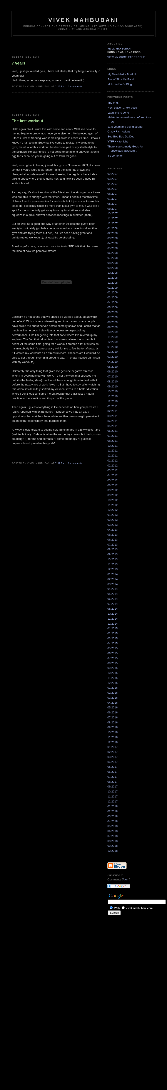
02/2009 (112, 292)
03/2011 (112, 416)
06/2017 (112, 771)
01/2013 (112, 514)
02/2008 (112, 233)
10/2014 (112, 613)
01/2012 (112, 460)
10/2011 (112, 445)
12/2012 (112, 509)
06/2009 (112, 312)
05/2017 (112, 766)
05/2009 (112, 307)
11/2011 (112, 450)
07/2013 (112, 544)
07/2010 (112, 376)
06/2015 (112, 653)
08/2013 (112, 549)
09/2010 (112, 386)
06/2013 (112, 539)
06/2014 (112, 598)
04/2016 (112, 702)
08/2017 (112, 781)
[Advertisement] (37, 45)
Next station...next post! (122, 107)
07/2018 (112, 836)
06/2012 (112, 485)
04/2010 (112, 361)
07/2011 (112, 435)
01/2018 (112, 806)
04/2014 (112, 588)
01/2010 (112, 347)
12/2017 (112, 801)
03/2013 (112, 524)
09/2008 (112, 268)
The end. (113, 102)
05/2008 (112, 248)
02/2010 (112, 351)
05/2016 (112, 707)
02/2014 (112, 579)
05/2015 (112, 648)
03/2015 (112, 638)
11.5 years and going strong (124, 126)
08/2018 (112, 841)
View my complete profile (126, 57)
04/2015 (112, 643)
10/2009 (112, 332)
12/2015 (112, 683)
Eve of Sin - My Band (120, 79)
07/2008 (112, 258)
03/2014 (112, 584)
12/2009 (112, 342)
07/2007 (112, 198)
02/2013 (112, 519)
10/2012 (112, 500)
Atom (126, 879)
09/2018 (112, 845)
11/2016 (112, 737)
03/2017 (112, 757)
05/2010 (112, 366)
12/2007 (112, 223)
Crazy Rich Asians (118, 131)
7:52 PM (60, 463)
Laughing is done (118, 112)
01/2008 (112, 228)
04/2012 (112, 475)
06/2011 (112, 430)
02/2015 (112, 633)
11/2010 (112, 396)
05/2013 (112, 534)
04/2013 (112, 529)
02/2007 (112, 173)
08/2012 (112, 490)
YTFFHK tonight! (118, 141)
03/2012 (112, 470)
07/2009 (112, 317)
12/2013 (112, 569)
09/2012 (112, 495)
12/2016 (112, 742)
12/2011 (112, 455)
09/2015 (112, 668)
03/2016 (112, 697)
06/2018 (112, 831)
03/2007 (112, 178)
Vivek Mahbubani (119, 49)
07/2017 (112, 776)
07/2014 (112, 603)
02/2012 (112, 465)
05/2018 (112, 826)
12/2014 (112, 623)
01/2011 (112, 406)
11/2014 (112, 618)
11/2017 (112, 796)
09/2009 (112, 327)
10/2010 (112, 391)
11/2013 (112, 564)
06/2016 (112, 712)
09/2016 (112, 727)
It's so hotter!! (115, 155)
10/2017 (112, 791)
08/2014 (112, 608)
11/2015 (112, 678)
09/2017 (112, 786)
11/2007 (112, 218)
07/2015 (112, 658)
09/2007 (112, 208)
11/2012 (112, 505)
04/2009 (112, 302)
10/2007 (112, 213)
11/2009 (112, 337)
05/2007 (112, 188)
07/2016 (112, 717)
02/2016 (112, 692)
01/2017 (112, 747)
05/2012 (112, 480)
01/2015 (112, 628)
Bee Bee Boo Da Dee (120, 136)
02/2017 (112, 752)
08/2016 (112, 722)
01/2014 (112, 574)
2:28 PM (60, 86)
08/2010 (112, 381)
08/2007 (112, 203)
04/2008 (112, 243)
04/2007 (112, 183)
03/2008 (112, 238)
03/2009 (112, 297)
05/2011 (112, 426)
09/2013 (112, 554)
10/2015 (112, 673)
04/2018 (112, 821)
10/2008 (112, 272)
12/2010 (112, 401)
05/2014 (112, 593)
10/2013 (112, 559)
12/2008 (112, 282)
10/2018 (112, 850)
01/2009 (112, 287)
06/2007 (112, 193)
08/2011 (112, 440)
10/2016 (112, 732)
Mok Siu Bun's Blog (119, 84)
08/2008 (112, 263)
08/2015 (112, 663)
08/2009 (112, 322)
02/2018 (112, 811)
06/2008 (112, 253)
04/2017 (112, 762)
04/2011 (112, 421)
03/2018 (112, 816)
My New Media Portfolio (122, 74)
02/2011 (112, 411)
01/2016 (112, 687)
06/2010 (112, 371)
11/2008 (112, 277)
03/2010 (112, 356)
